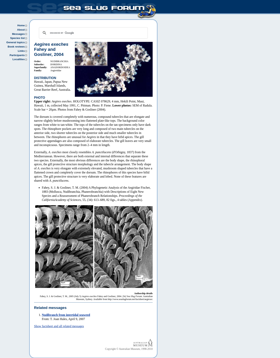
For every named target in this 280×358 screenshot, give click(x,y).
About (21, 29)
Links (21, 50)
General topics (15, 42)
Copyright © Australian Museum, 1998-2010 (129, 348)
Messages (18, 34)
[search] (93, 33)
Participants (17, 55)
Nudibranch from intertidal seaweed (66, 315)
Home (21, 25)
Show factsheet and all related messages (59, 326)
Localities (18, 59)
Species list (17, 38)
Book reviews (16, 46)
